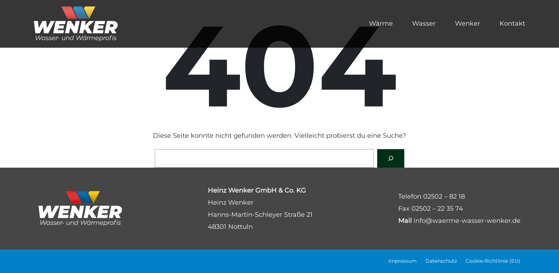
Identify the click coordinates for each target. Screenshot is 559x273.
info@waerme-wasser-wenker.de (467, 221)
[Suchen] (390, 158)
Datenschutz (441, 261)
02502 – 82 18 (444, 196)
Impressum (402, 261)
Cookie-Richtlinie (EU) (493, 261)
